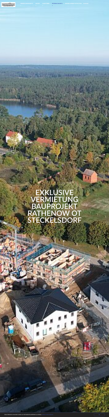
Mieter (38, 4)
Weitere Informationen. (47, 414)
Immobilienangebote (26, 4)
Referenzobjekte (57, 4)
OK (99, 414)
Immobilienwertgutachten (73, 3)
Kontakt (86, 3)
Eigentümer (45, 4)
